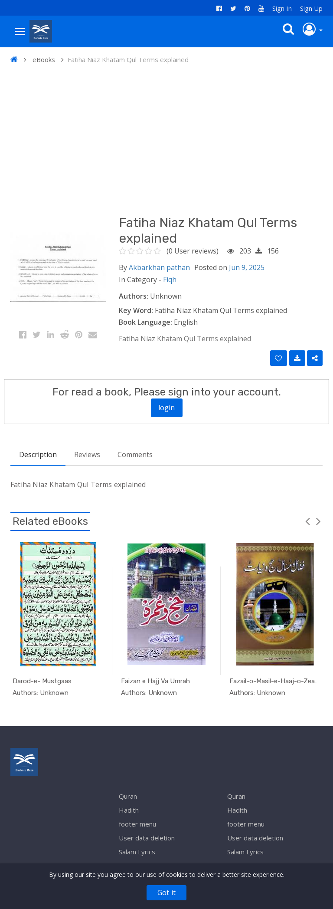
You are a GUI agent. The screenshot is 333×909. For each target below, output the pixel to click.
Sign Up (311, 8)
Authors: (133, 296)
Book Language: (145, 322)
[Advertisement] (166, 139)
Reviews (87, 454)
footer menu (137, 824)
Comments (135, 454)
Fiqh (169, 279)
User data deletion (147, 837)
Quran (128, 796)
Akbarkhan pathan (159, 267)
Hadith (129, 810)
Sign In (282, 8)
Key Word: (136, 310)
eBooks (44, 59)
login (166, 407)
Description (38, 454)
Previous (307, 520)
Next (318, 520)
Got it (166, 892)
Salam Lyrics (137, 851)
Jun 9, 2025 (246, 267)
